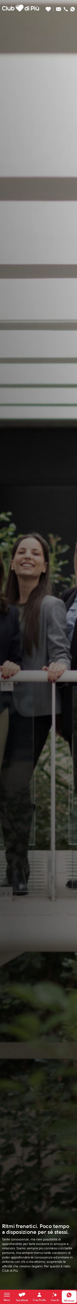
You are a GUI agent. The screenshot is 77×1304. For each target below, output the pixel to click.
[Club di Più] (20, 7)
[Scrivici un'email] (58, 8)
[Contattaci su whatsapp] (72, 8)
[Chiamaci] (66, 8)
